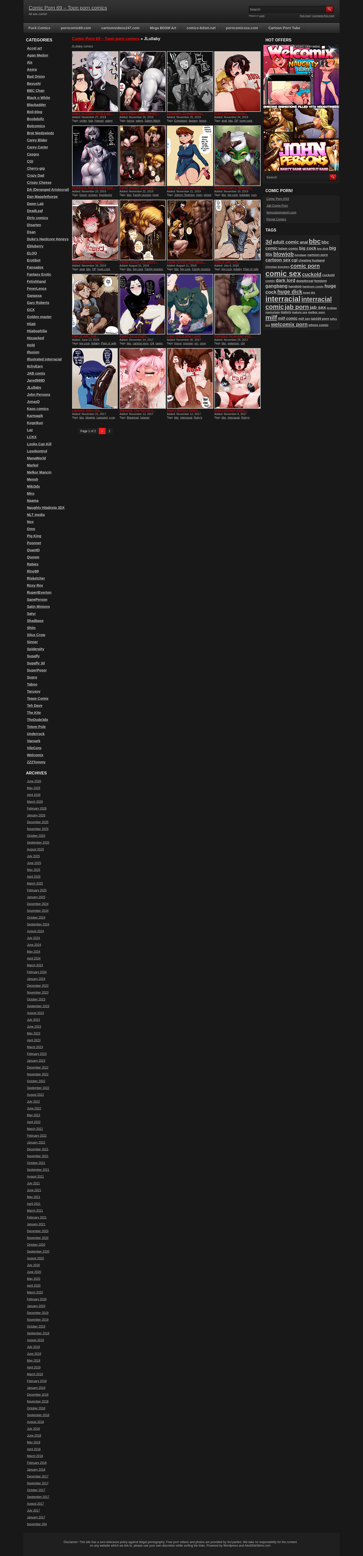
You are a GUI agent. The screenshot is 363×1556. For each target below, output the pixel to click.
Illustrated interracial (44, 359)
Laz (30, 430)
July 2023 (33, 1020)
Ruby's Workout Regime (184, 419)
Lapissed (102, 417)
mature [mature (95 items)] (286, 312)
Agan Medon (37, 55)
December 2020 (37, 1231)
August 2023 (35, 1013)
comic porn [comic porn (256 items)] (305, 266)
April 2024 (34, 958)
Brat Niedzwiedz (40, 133)
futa (90, 120)
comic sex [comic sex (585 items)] (283, 273)
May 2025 (33, 870)
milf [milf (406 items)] (271, 317)
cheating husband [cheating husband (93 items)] (311, 260)
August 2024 (35, 931)
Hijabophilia (37, 331)
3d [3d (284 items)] (268, 242)
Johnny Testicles (184, 194)
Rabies (33, 564)
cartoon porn (140, 343)
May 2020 (33, 1279)
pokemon (233, 343)
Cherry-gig (36, 168)
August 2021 (35, 1176)
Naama (33, 501)
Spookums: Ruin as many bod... (93, 188)
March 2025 (35, 883)
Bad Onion (36, 76)
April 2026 (34, 795)
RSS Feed (305, 16)
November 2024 (37, 911)
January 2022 (36, 1142)
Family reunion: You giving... (138, 262)
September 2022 (38, 1088)
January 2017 (36, 1517)
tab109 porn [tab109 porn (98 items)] (320, 319)
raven (159, 343)
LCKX (32, 437)
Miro (31, 493)
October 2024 (36, 917)
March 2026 (35, 801)
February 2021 (37, 1217)
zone (203, 343)
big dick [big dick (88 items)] (322, 248)
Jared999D (36, 380)
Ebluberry (35, 246)
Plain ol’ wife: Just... (85, 336)
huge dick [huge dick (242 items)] (289, 292)
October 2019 (36, 1326)
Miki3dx (33, 486)
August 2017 (35, 1504)
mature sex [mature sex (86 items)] (299, 312)
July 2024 (33, 938)
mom (199, 194)
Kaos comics (38, 409)
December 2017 (37, 1476)
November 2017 (37, 1483)
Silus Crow (36, 635)
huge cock (245, 120)
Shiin (31, 628)
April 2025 (34, 876)
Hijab (31, 324)
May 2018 (33, 1442)
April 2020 (34, 1285)
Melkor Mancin (39, 472)
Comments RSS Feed (323, 16)
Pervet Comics (276, 219)
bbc (230, 120)
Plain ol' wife (251, 269)
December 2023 (37, 986)
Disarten (34, 225)
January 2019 (36, 1388)
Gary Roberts (38, 303)
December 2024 (37, 904)
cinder (83, 120)
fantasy (193, 120)
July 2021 (33, 1183)
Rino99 (33, 571)
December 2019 (37, 1313)
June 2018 (34, 1435)
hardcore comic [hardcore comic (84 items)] (313, 286)
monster (188, 343)
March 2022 (35, 1129)
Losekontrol (37, 451)
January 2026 (36, 815)
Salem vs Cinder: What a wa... (92, 113)
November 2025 (37, 829)
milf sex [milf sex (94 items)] (304, 319)
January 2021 (36, 1224)
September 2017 (38, 1497)
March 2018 (35, 1456)
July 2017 (33, 1510)
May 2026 (33, 788)
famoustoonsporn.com (281, 212)
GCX (31, 310)
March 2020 (35, 1292)
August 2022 (35, 1095)
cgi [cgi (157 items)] (294, 260)
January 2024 (36, 979)
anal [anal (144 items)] (304, 242)
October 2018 (36, 1408)
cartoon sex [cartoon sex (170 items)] (278, 260)
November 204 (37, 1524)
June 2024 (34, 945)
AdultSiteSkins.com (257, 1545)
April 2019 (34, 1367)
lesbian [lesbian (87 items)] (332, 307)
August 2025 (35, 849)
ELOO (32, 253)
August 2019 (35, 1340)
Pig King (34, 536)
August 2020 (35, 1258)
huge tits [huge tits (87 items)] (309, 292)
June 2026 (34, 781)
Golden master (39, 317)
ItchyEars (35, 366)
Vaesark (33, 741)
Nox (30, 522)
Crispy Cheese (39, 182)
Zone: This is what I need (184, 336)
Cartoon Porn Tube (284, 28)
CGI (30, 161)
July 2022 (33, 1101)
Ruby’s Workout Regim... (231, 113)
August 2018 (35, 1422)
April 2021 (34, 1204)
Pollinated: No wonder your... (233, 336)
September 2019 (38, 1333)
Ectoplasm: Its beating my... (185, 113)
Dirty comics (37, 218)
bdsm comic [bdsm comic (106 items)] (288, 248)
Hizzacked (35, 338)
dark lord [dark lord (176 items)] (285, 280)
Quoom (33, 557)
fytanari (99, 120)
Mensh (32, 479)
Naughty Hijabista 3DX (46, 508)
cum (254, 194)
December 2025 (37, 822)
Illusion (33, 352)
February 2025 (37, 890)
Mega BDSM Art (163, 28)
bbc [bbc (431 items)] (315, 241)
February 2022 (37, 1135)
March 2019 (35, 1374)
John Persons (38, 395)
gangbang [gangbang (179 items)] (276, 286)
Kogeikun (35, 423)
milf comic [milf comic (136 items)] (287, 318)
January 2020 (36, 1306)
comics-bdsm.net (201, 28)
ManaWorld (36, 458)
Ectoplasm (180, 120)
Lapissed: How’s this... (87, 410)
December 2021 (37, 1149)
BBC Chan (35, 91)
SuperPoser (37, 670)
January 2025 (36, 897)
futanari (145, 417)
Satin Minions (38, 607)
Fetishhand (36, 281)
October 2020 (36, 1245)
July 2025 (33, 856)
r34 (152, 343)
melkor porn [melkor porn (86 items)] (316, 312)
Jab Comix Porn (277, 206)
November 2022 (37, 1074)
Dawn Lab (35, 204)
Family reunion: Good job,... (138, 188)
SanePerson (37, 600)
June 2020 (34, 1272)
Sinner (32, 642)
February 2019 (37, 1381)
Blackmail (133, 417)
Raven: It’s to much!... (134, 336)
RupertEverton (39, 592)
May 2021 (33, 1197)
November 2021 (37, 1156)
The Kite (34, 713)
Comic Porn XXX (277, 199)
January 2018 (36, 1469)
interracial (186, 417)
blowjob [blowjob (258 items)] (283, 254)
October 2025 (36, 836)
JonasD (33, 402)
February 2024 (37, 972)
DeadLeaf (35, 211)
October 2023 (36, 999)
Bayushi (34, 84)
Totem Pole (36, 727)
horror (130, 120)
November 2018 (37, 1401)
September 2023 (38, 1006)
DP (236, 120)
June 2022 (34, 1108)
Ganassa (34, 296)
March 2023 (35, 1047)
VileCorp (34, 748)
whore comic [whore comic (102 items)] (319, 325)
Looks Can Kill (39, 444)
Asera (32, 69)
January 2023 (36, 1060)
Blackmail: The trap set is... (137, 410)
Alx (30, 62)
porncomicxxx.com (242, 28)
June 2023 (34, 1026)
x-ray (112, 417)
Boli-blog (34, 112)
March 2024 (35, 965)
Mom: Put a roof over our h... (186, 188)
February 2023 (37, 1054)
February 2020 (37, 1299)
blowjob (90, 417)
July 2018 (33, 1429)
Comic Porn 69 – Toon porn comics (68, 8)
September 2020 (38, 1251)
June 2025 (34, 863)
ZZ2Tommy (36, 762)
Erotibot (34, 260)
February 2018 (37, 1463)
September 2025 (38, 842)
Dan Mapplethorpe (42, 197)
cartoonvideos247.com (120, 28)
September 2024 (38, 924)
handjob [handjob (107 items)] (294, 286)
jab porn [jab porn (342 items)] (297, 306)
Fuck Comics (39, 28)
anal (224, 120)
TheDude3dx (37, 720)
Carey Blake (37, 140)
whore (207, 194)
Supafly (33, 656)
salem (109, 120)
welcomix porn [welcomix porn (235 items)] (289, 324)
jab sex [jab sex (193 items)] (318, 307)
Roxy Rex (35, 585)
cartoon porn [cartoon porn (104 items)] (317, 255)
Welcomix (35, 755)
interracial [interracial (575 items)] (282, 299)
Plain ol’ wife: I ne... (227, 262)
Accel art (34, 48)
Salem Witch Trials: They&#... (139, 113)
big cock (233, 194)
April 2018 (34, 1449)
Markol (32, 465)
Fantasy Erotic (39, 274)
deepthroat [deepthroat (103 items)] (304, 281)
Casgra (33, 154)
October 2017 (36, 1490)
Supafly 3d (36, 663)
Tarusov (33, 691)
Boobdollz (35, 119)
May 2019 (33, 1360)
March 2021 (35, 1210)
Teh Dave (34, 706)
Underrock (36, 734)
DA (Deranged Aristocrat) (48, 190)
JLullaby (34, 387)
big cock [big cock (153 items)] (307, 248)
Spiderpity (35, 649)
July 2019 (33, 1347)
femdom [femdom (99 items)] (320, 281)
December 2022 (37, 1067)
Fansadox (35, 267)
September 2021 (38, 1170)
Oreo (31, 529)
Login (262, 16)
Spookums (105, 194)
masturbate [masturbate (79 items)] (272, 312)
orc (196, 343)
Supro (32, 677)
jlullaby (237, 269)
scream (92, 194)
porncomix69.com (76, 28)
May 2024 (33, 951)
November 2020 (37, 1238)
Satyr (31, 614)
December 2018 (37, 1394)
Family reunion (142, 194)
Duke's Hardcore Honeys (48, 239)
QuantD (33, 550)
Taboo (32, 684)
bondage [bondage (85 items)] (301, 254)
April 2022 (34, 1122)
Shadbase (35, 621)
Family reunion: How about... (186, 262)
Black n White (38, 98)
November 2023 (37, 992)
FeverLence (37, 289)
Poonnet (34, 543)
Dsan (31, 232)
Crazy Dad (35, 175)
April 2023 (34, 1040)
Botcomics (36, 126)
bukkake (244, 194)
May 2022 (33, 1115)
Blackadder (36, 105)
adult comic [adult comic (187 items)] (286, 242)
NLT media (36, 515)
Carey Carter (37, 147)
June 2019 (34, 1354)
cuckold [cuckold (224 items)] (311, 274)
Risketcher (36, 578)
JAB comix (36, 373)
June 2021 (34, 1190)
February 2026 (37, 808)
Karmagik (35, 416)
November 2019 (37, 1319)
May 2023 (33, 1033)
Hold (31, 345)
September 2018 (38, 1415)
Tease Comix (37, 698)
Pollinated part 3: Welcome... (233, 188)
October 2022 (36, 1081)
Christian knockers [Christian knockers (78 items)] (277, 266)
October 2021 (36, 1163)
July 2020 (33, 1265)
